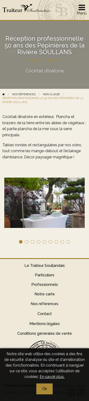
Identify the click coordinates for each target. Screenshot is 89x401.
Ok (44, 389)
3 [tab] (32, 242)
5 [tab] (44, 242)
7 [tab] (56, 242)
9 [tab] (68, 242)
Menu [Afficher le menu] (82, 9)
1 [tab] (21, 242)
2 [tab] (26, 242)
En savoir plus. (52, 376)
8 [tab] (62, 242)
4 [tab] (38, 242)
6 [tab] (50, 242)
